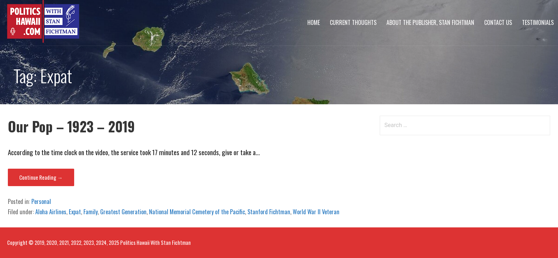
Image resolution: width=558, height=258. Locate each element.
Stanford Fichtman (268, 211)
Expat (75, 211)
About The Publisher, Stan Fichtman (430, 22)
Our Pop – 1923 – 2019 (71, 126)
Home (313, 22)
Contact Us (498, 22)
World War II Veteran (316, 211)
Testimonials (538, 22)
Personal (41, 201)
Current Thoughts (353, 22)
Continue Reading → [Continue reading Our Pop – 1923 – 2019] (41, 177)
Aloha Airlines (50, 211)
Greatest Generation (123, 211)
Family (90, 211)
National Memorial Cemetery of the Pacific (197, 211)
